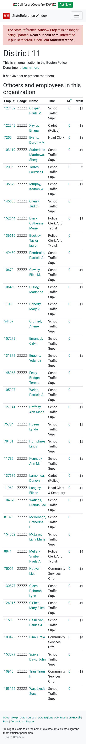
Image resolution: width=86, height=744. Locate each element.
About (6, 717)
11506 (9, 620)
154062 (9, 534)
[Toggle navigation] (77, 15)
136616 (9, 236)
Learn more (30, 68)
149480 (9, 253)
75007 (9, 569)
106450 (9, 287)
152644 (9, 218)
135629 (9, 184)
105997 (9, 390)
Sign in (30, 721)
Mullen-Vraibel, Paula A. (35, 556)
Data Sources (28, 717)
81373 (9, 517)
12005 (9, 167)
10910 (9, 671)
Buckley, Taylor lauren (35, 241)
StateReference (61, 40)
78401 (9, 441)
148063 (9, 373)
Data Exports (45, 717)
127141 (9, 407)
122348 (9, 125)
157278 (9, 339)
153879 (9, 654)
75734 (9, 424)
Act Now (65, 4)
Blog (6, 721)
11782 (9, 459)
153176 (9, 689)
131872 (9, 356)
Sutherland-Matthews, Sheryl (37, 155)
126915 (9, 603)
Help (15, 717)
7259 (8, 138)
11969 (9, 488)
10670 (9, 270)
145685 (9, 201)
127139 (9, 108)
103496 (9, 637)
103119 (9, 150)
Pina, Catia (37, 637)
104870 (9, 500)
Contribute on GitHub (68, 717)
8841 (8, 551)
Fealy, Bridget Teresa (34, 378)
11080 (9, 304)
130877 (9, 586)
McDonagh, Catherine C (37, 522)
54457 (9, 321)
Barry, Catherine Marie (36, 223)
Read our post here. (45, 35)
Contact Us (17, 721)
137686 (9, 476)
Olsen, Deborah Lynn (35, 591)
